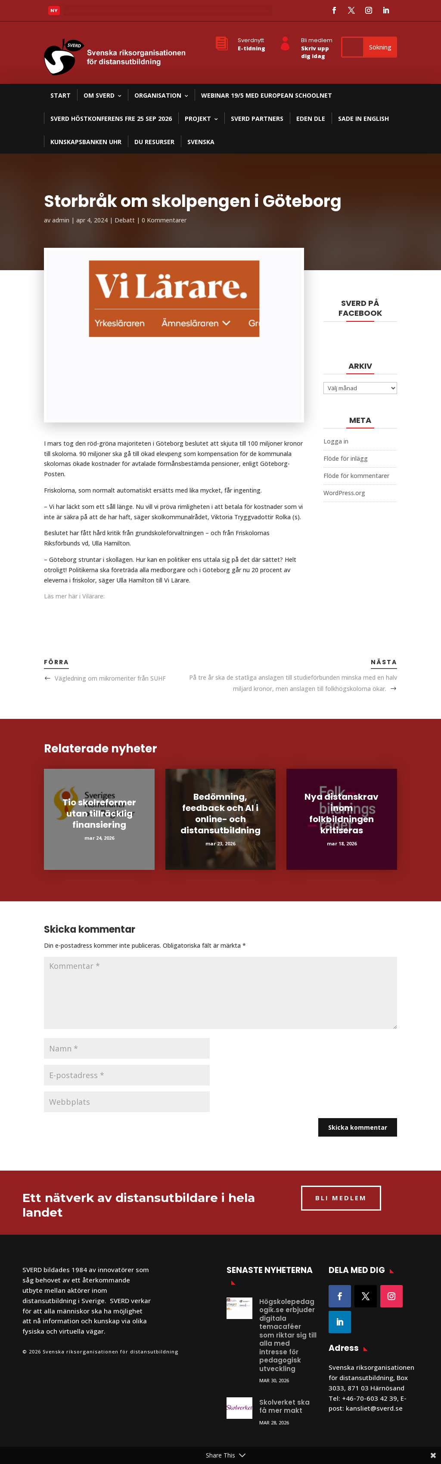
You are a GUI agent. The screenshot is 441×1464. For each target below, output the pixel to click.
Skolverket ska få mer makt (284, 1406)
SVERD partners (257, 118)
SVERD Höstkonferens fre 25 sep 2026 (111, 118)
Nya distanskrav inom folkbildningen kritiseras (341, 813)
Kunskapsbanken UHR (85, 142)
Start (60, 95)
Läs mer (82, 13)
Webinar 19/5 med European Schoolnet (266, 95)
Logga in (335, 441)
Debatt (125, 220)
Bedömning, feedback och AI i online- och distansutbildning (220, 813)
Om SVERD (99, 95)
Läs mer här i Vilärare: (74, 596)
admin (60, 220)
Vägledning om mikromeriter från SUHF (110, 678)
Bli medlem (316, 40)
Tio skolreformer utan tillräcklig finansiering (99, 813)
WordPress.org (344, 493)
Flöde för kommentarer (356, 476)
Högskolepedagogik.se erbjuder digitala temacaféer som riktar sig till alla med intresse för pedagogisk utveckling (288, 1335)
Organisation (157, 95)
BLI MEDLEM (341, 1197)
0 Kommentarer (164, 220)
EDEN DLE (310, 118)
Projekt (198, 118)
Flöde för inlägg (345, 458)
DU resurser (154, 142)
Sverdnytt (251, 40)
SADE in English (363, 118)
